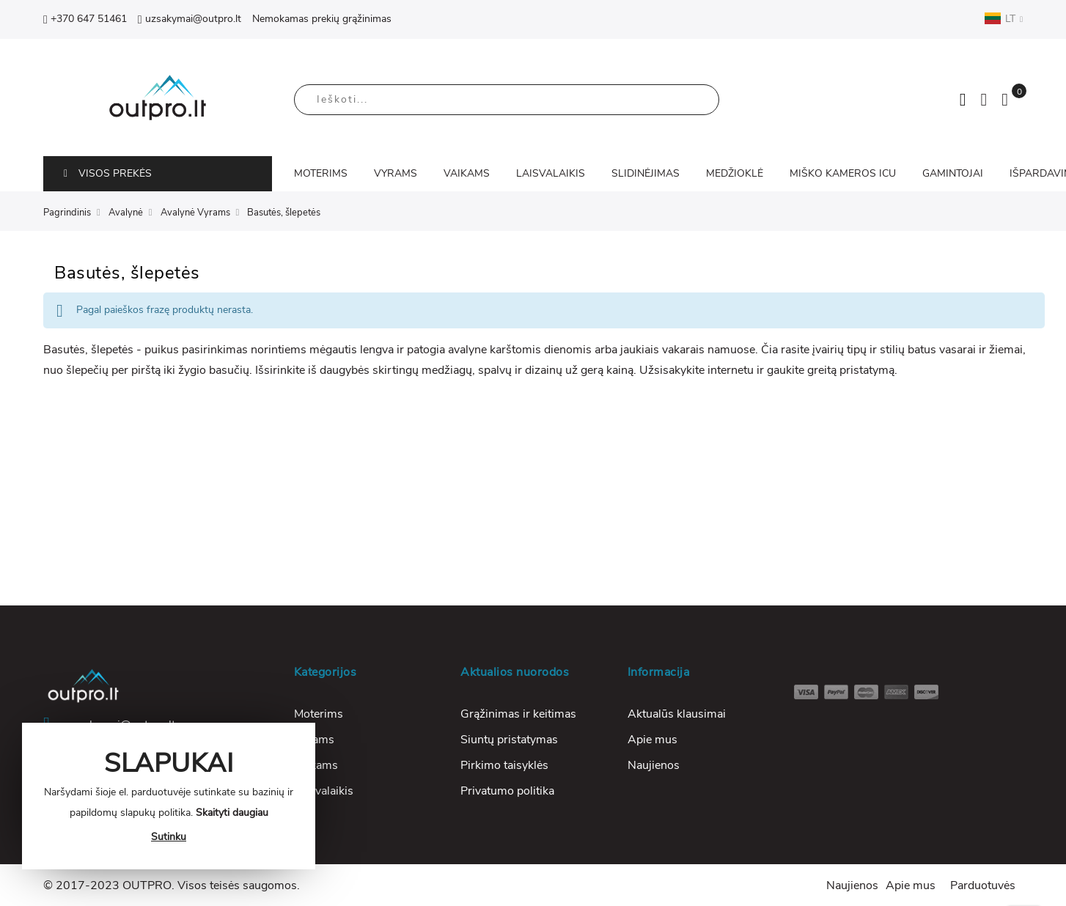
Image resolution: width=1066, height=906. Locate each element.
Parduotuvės (982, 885)
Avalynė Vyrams (195, 212)
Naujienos (654, 765)
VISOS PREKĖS (108, 173)
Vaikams (316, 765)
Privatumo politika (507, 791)
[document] (168, 796)
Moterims (318, 714)
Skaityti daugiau (232, 813)
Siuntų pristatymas (509, 740)
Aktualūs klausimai (677, 714)
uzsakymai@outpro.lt (189, 19)
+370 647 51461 (85, 19)
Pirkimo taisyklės (504, 765)
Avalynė (126, 212)
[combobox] (506, 99)
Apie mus (652, 740)
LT (1003, 18)
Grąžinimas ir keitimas (518, 714)
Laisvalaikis (323, 791)
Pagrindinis (67, 212)
